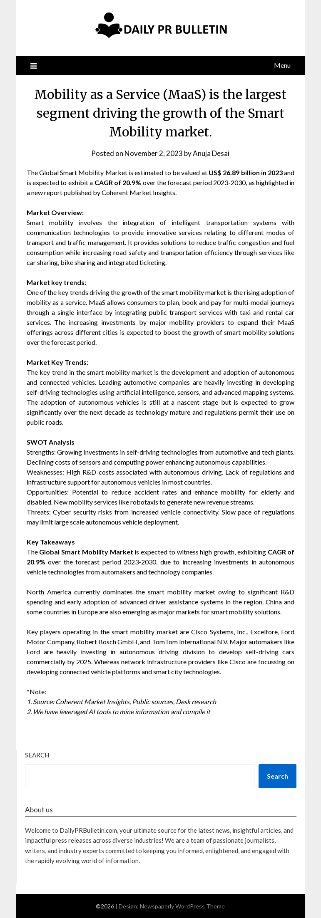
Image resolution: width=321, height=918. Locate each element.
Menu (282, 65)
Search (37, 755)
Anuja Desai (211, 153)
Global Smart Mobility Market (86, 552)
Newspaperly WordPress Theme (182, 906)
